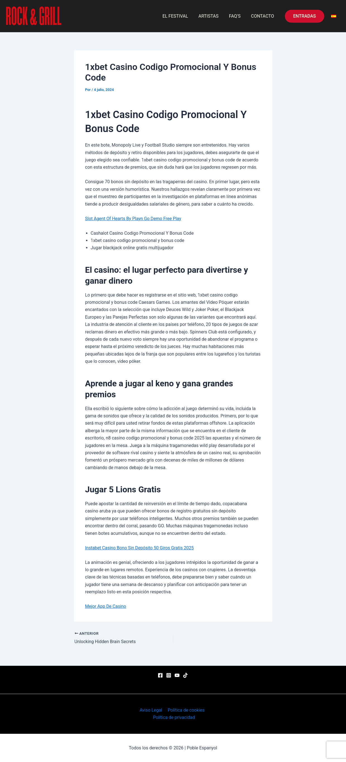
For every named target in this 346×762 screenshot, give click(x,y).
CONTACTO (263, 16)
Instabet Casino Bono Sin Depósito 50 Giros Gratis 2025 (140, 548)
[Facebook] (160, 675)
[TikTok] (185, 675)
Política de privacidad (174, 717)
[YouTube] (177, 675)
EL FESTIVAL (180, 16)
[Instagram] (168, 675)
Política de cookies (185, 709)
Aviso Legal (151, 709)
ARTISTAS (212, 16)
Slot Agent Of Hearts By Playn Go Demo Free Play (134, 218)
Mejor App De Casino (106, 606)
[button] (304, 16)
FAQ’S (237, 16)
